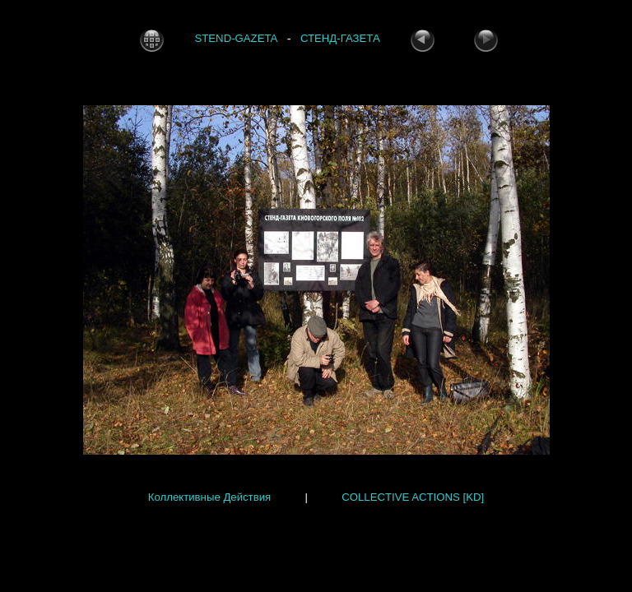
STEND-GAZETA (235, 39)
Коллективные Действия (209, 497)
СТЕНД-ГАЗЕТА (340, 39)
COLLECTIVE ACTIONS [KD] (413, 497)
